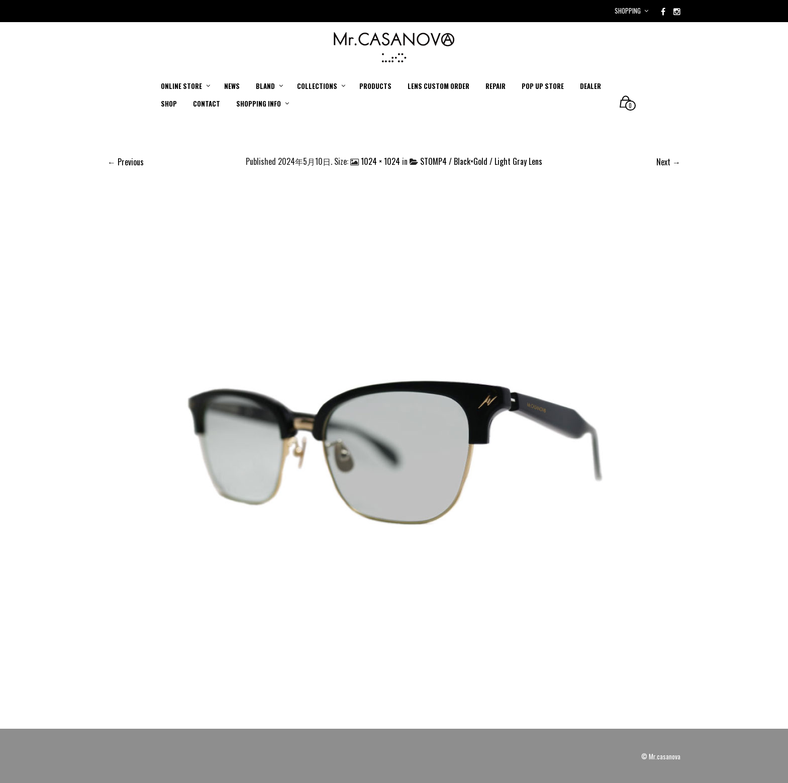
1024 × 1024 (380, 161)
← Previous (126, 162)
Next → (668, 162)
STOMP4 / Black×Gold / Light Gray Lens (481, 161)
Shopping (628, 11)
